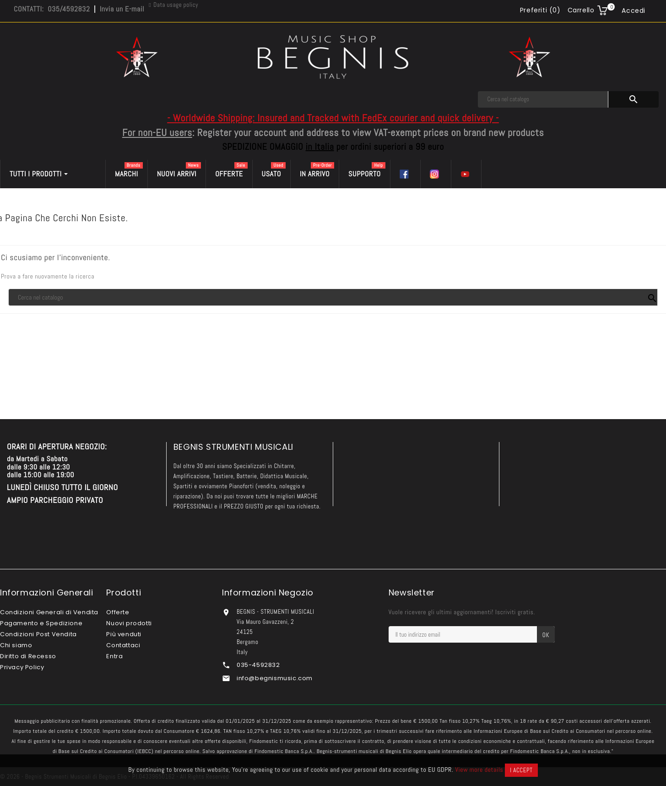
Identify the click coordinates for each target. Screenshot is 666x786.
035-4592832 (258, 664)
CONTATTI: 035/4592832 (52, 9)
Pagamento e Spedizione (41, 623)
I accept (521, 770)
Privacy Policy (22, 667)
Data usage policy (175, 5)
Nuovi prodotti (129, 623)
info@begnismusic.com (275, 678)
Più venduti (123, 634)
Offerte (117, 612)
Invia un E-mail (122, 9)
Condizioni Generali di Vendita (49, 612)
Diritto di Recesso (28, 656)
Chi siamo (16, 645)
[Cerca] (543, 99)
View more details (479, 769)
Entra (114, 656)
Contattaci (123, 645)
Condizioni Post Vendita (38, 634)
